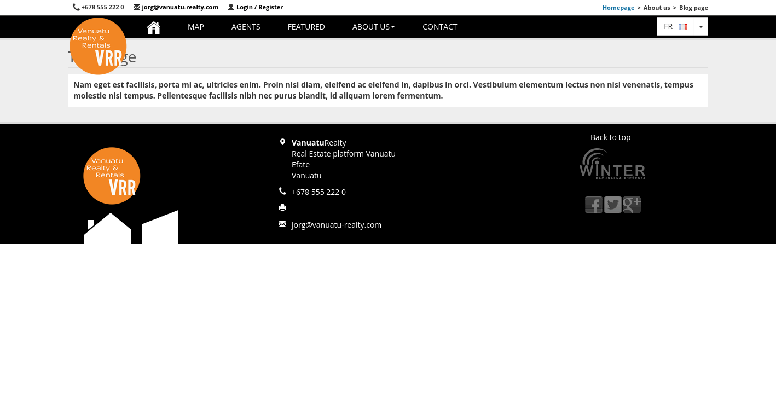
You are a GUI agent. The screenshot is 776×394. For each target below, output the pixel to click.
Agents (245, 26)
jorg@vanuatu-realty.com (176, 7)
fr (675, 26)
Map (196, 26)
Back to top (610, 137)
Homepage (619, 7)
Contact (439, 26)
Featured (306, 26)
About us (373, 26)
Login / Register (255, 7)
